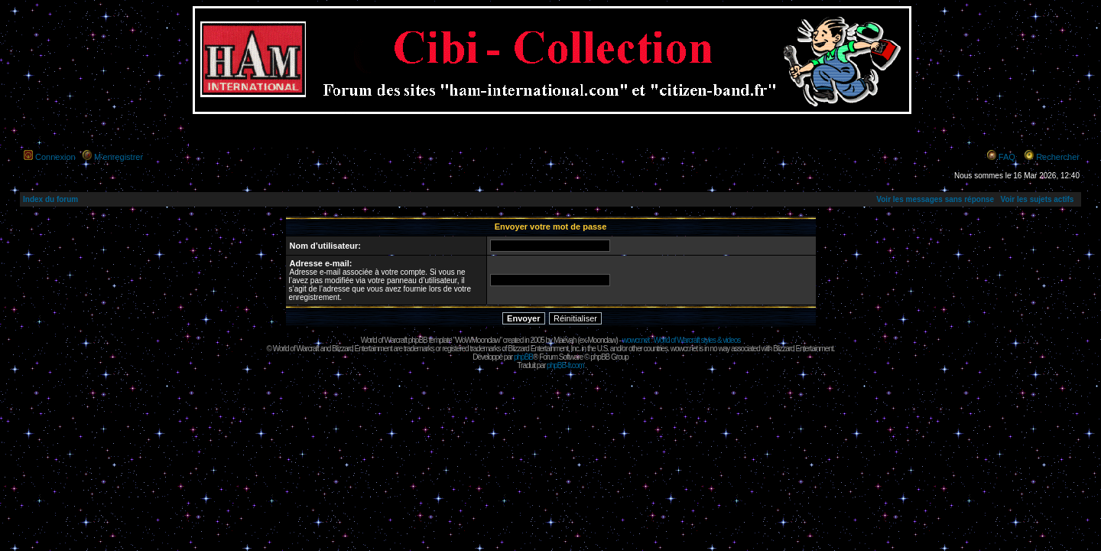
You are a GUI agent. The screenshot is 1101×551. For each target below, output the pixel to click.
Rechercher (1058, 156)
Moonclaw (601, 340)
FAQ (1007, 156)
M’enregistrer (118, 156)
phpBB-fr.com (565, 365)
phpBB (523, 357)
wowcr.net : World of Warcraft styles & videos (681, 340)
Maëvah (565, 340)
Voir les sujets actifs (1036, 199)
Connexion (55, 156)
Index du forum (50, 199)
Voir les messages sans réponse (935, 199)
